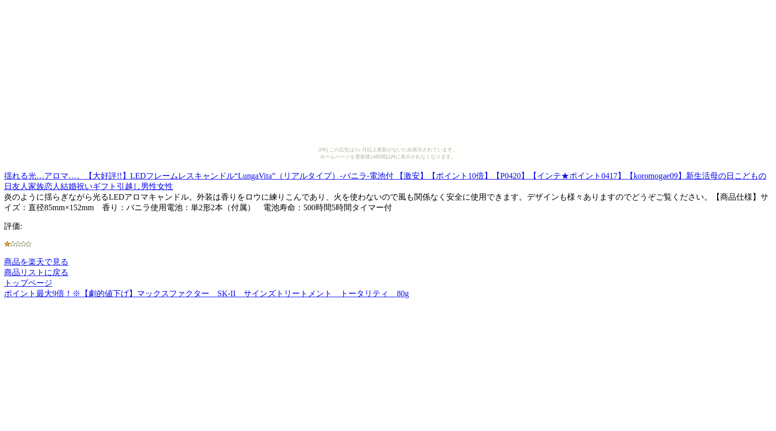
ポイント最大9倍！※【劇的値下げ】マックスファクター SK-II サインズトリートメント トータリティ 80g (206, 293)
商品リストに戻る (36, 272)
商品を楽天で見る (36, 261)
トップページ (28, 283)
